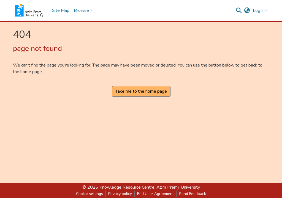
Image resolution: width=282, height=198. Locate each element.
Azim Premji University (178, 187)
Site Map (60, 10)
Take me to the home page (141, 91)
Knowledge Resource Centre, (127, 187)
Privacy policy (120, 193)
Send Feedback (192, 193)
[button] (247, 10)
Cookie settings (89, 193)
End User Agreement (155, 193)
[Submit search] (239, 10)
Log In (259, 10)
